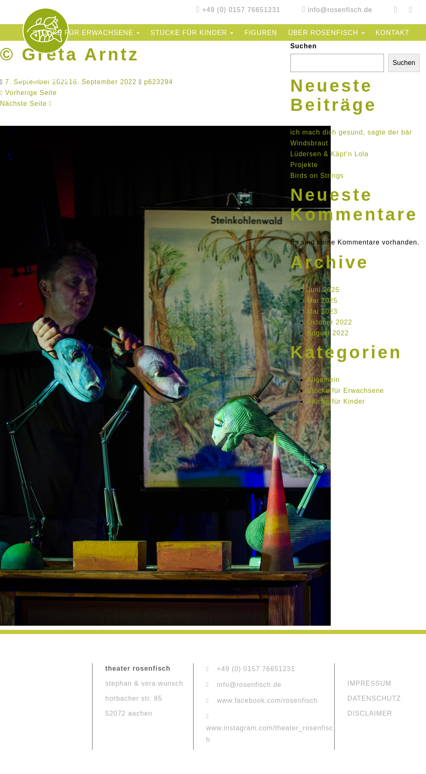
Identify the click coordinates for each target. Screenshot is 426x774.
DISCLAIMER (369, 713)
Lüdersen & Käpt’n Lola (329, 153)
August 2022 (328, 333)
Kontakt (392, 32)
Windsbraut (309, 143)
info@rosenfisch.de (340, 9)
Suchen (303, 46)
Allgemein (323, 379)
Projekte (304, 164)
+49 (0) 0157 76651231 (241, 9)
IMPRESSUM (369, 683)
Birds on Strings (317, 175)
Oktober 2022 (329, 322)
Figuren (260, 32)
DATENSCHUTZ (374, 698)
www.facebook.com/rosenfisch (267, 700)
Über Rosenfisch (326, 32)
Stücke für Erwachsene (86, 32)
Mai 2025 (322, 300)
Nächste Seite (26, 103)
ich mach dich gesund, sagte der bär (351, 132)
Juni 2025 (323, 289)
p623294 (158, 81)
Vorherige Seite (28, 92)
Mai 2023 (322, 311)
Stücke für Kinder (192, 32)
